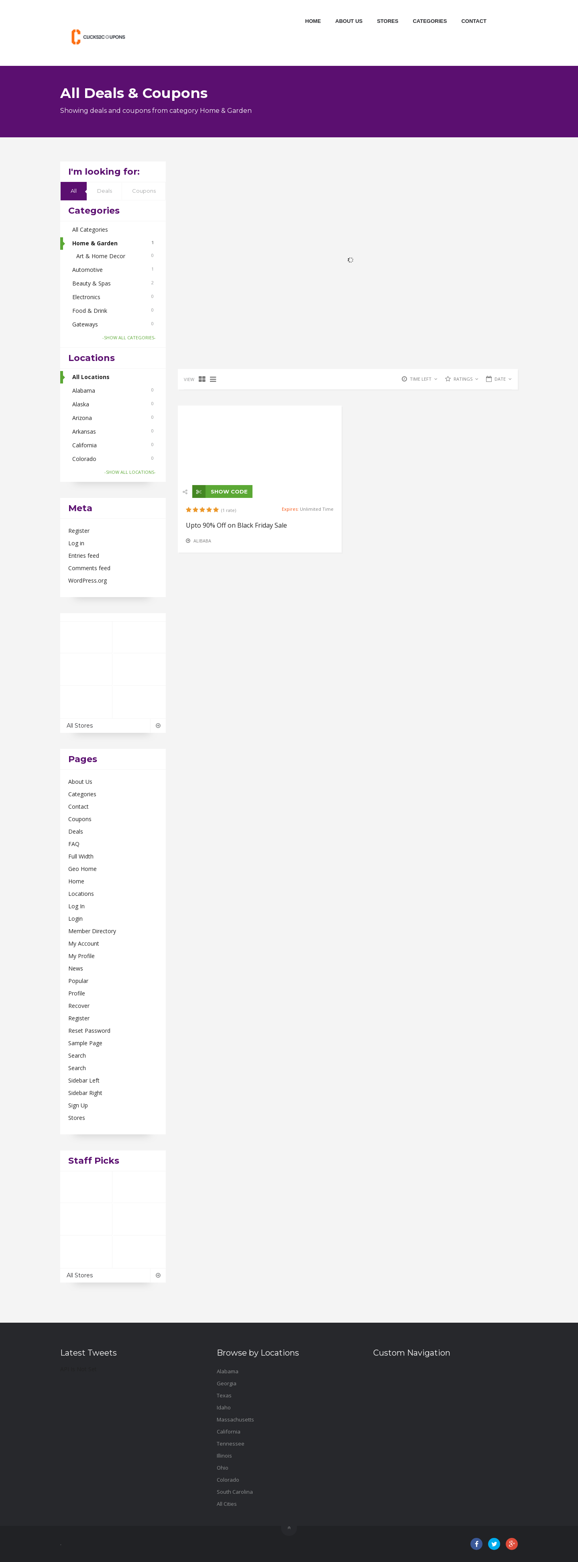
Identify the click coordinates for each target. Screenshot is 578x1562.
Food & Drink (113, 310)
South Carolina (235, 1491)
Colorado (113, 459)
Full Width (81, 856)
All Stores (113, 726)
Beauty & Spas (113, 283)
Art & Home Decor (115, 256)
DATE (503, 379)
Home (313, 21)
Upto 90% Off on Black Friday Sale (236, 525)
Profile (76, 993)
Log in (76, 543)
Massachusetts (235, 1419)
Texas (224, 1395)
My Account (83, 943)
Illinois (224, 1455)
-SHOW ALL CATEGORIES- (129, 337)
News (75, 968)
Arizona (113, 418)
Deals (104, 191)
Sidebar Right (85, 1093)
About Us (348, 21)
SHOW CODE (220, 491)
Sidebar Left (84, 1080)
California (113, 445)
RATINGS (466, 379)
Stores (387, 21)
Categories (430, 21)
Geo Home (82, 869)
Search (77, 1055)
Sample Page (85, 1043)
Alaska (113, 404)
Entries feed (83, 555)
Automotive (113, 269)
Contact (473, 21)
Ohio (222, 1467)
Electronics (113, 297)
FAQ (73, 844)
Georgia (226, 1383)
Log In (76, 906)
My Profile (81, 956)
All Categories (90, 229)
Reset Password (89, 1030)
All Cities (227, 1503)
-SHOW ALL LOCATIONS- (130, 472)
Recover (79, 1005)
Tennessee (230, 1443)
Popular (78, 981)
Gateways (113, 324)
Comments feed (89, 568)
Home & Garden (113, 243)
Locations (81, 893)
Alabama (113, 390)
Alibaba (202, 541)
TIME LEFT (424, 379)
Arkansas (113, 431)
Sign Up (78, 1105)
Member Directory (92, 931)
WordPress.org (87, 580)
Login (75, 918)
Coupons (144, 191)
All (74, 191)
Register (79, 530)
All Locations (91, 377)
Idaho (224, 1407)
